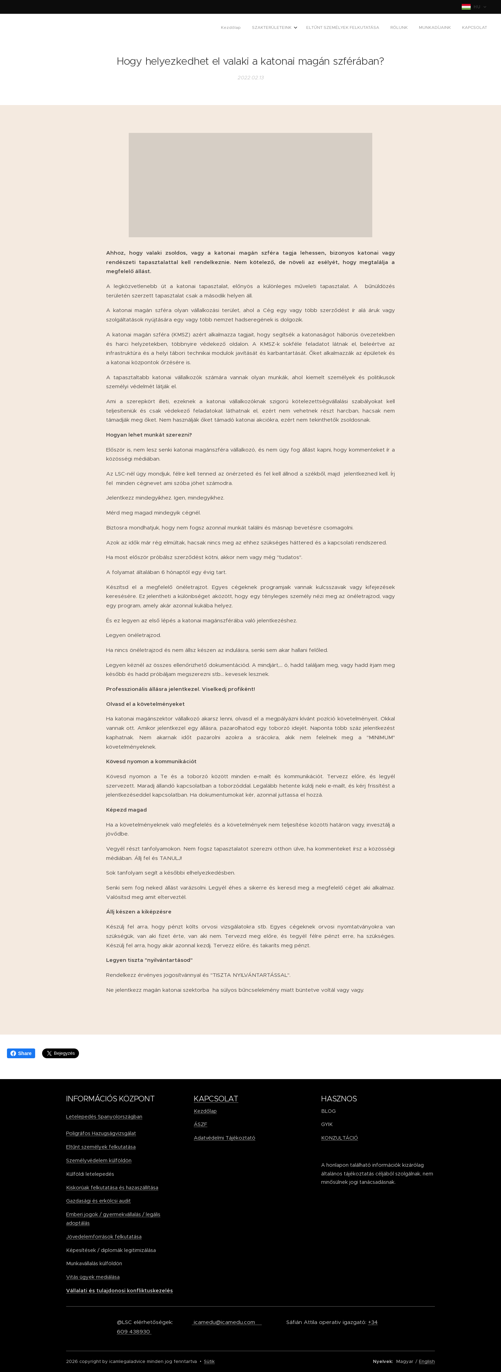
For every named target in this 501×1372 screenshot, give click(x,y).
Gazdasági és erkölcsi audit (98, 1201)
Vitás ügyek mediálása (93, 1277)
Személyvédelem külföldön (99, 1160)
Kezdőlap (205, 1111)
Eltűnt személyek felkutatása (101, 1147)
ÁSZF (200, 1124)
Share (21, 1053)
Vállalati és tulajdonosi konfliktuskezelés (119, 1290)
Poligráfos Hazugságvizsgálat (101, 1133)
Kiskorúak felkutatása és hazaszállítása (112, 1187)
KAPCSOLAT (216, 1098)
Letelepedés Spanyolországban (104, 1116)
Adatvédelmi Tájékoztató (224, 1138)
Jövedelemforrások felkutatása (104, 1237)
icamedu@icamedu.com (227, 1322)
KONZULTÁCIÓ (339, 1138)
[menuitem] (430, 28)
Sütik (209, 1361)
